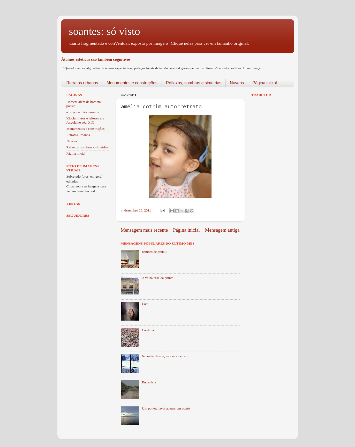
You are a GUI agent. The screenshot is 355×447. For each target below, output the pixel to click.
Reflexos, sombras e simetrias (193, 83)
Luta (145, 304)
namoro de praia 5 (154, 252)
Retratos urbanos (82, 83)
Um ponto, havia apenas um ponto (166, 408)
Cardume (148, 330)
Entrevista (149, 382)
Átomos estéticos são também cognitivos (96, 59)
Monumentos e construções (132, 83)
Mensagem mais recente (144, 230)
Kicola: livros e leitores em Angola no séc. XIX (85, 120)
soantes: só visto (104, 31)
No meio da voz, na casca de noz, (165, 356)
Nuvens (237, 83)
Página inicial (264, 83)
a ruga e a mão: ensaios (82, 112)
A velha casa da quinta (157, 278)
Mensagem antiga (222, 230)
